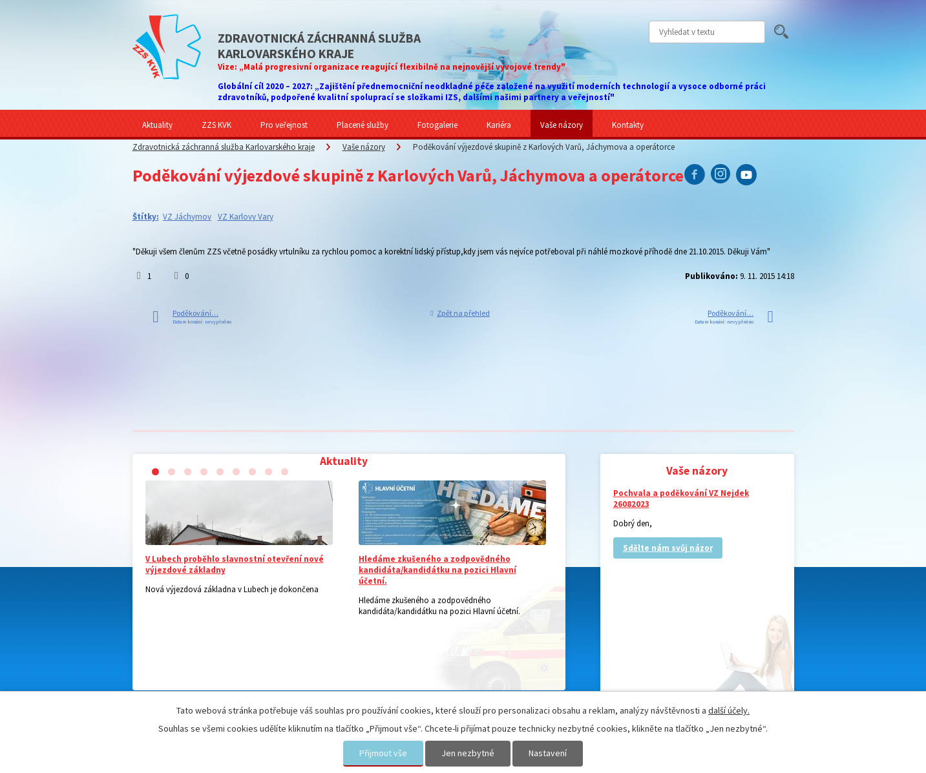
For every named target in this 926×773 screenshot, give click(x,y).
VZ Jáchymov (187, 216)
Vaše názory (561, 124)
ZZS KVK (216, 124)
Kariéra (499, 124)
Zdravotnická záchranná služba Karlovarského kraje (223, 146)
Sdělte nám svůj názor (668, 547)
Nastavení (548, 753)
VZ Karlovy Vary (245, 216)
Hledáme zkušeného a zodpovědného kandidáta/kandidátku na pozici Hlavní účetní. (437, 569)
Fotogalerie (437, 124)
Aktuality (157, 124)
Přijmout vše (383, 753)
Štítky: (145, 216)
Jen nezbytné (467, 753)
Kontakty (628, 124)
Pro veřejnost (284, 124)
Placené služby (362, 124)
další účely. (729, 710)
